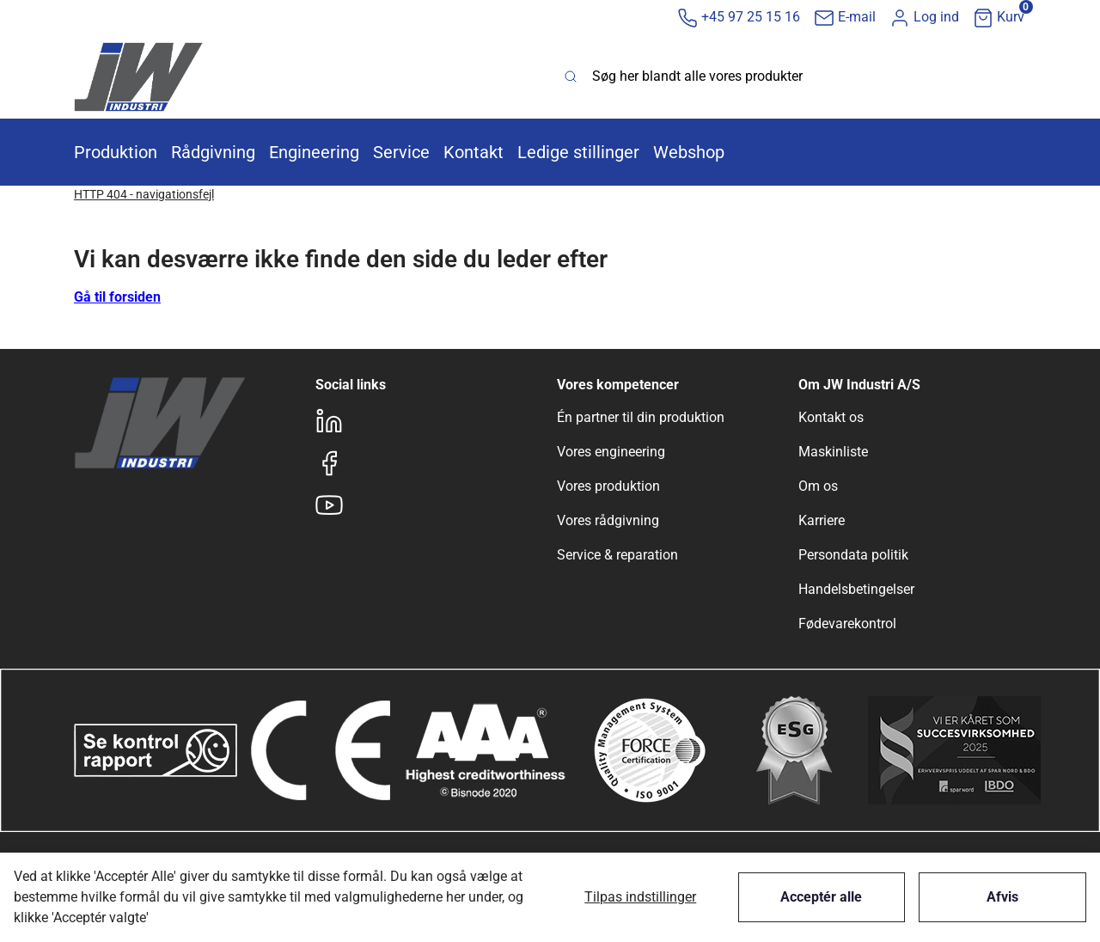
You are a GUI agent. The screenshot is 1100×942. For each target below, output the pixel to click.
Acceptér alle (821, 897)
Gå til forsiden (117, 297)
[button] (924, 17)
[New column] (138, 77)
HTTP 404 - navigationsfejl (144, 194)
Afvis (1002, 897)
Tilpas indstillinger (640, 897)
